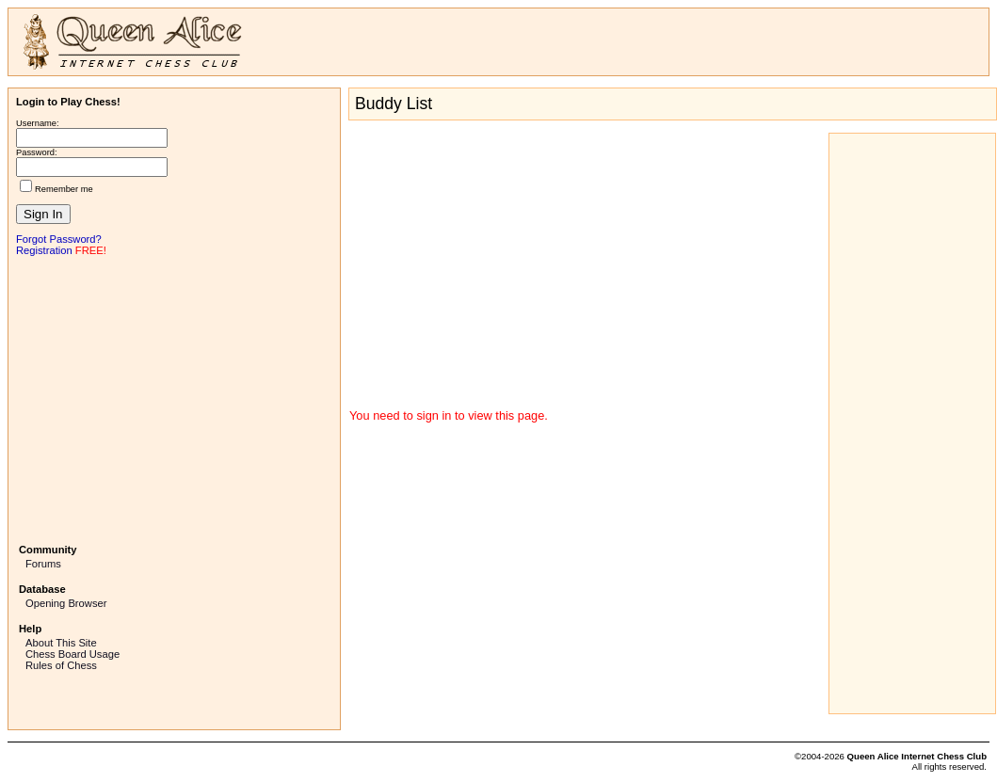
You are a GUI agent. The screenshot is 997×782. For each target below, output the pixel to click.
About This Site (61, 642)
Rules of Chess (61, 665)
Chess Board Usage (72, 654)
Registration (44, 250)
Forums (43, 563)
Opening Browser (65, 603)
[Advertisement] (174, 398)
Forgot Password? (59, 239)
